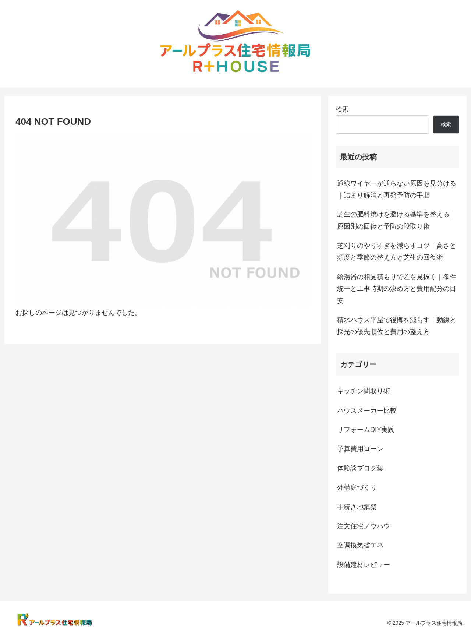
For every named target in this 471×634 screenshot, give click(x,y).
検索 (342, 109)
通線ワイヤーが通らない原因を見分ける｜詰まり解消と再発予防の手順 (396, 189)
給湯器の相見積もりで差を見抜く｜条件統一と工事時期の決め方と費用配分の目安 (396, 288)
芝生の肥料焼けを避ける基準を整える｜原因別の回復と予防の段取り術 (396, 220)
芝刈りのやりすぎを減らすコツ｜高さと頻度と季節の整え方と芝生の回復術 (396, 251)
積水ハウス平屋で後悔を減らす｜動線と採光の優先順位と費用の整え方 (396, 325)
